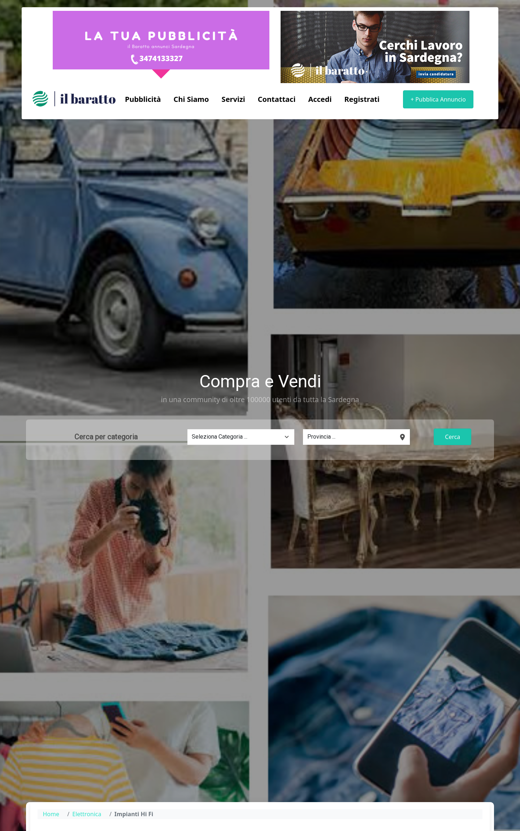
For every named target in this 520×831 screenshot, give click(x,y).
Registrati (362, 99)
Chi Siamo (191, 99)
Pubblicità (143, 99)
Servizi (233, 99)
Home (51, 814)
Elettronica (86, 814)
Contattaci (277, 99)
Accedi (320, 99)
